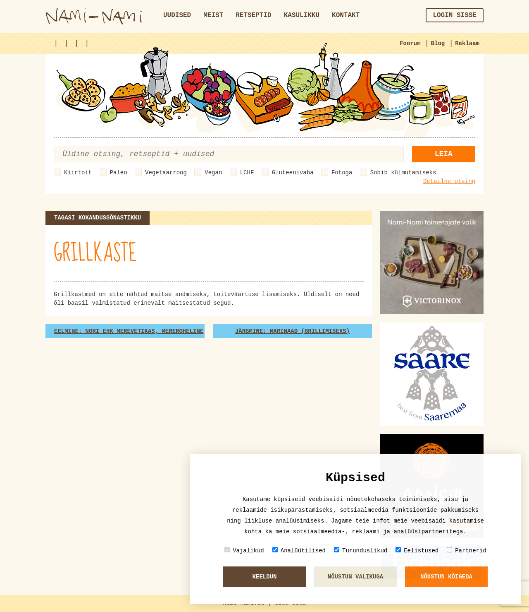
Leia (444, 154)
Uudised (177, 15)
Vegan (213, 172)
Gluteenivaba (293, 172)
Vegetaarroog (166, 172)
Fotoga (341, 172)
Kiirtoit (78, 172)
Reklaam (467, 43)
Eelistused (417, 550)
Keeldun (265, 576)
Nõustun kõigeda (446, 576)
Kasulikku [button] (301, 15)
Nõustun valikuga (355, 576)
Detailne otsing (449, 181)
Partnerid (466, 550)
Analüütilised (299, 550)
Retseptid (253, 15)
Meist (213, 15)
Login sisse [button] (455, 15)
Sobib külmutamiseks (403, 172)
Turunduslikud (360, 550)
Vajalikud (244, 550)
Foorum (410, 43)
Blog (438, 43)
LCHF (247, 172)
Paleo (118, 172)
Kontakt (346, 15)
